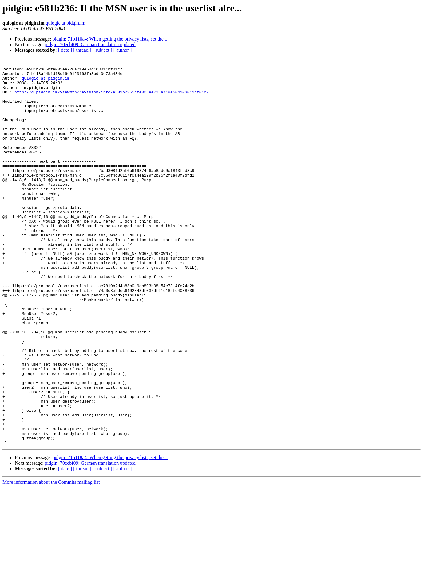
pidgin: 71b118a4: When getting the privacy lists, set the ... (110, 39)
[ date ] (65, 50)
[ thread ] (82, 50)
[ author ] (122, 50)
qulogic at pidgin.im (65, 23)
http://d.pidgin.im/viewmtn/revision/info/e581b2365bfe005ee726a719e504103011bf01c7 (111, 98)
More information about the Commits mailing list (51, 558)
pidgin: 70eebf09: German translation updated (90, 44)
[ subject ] (102, 50)
